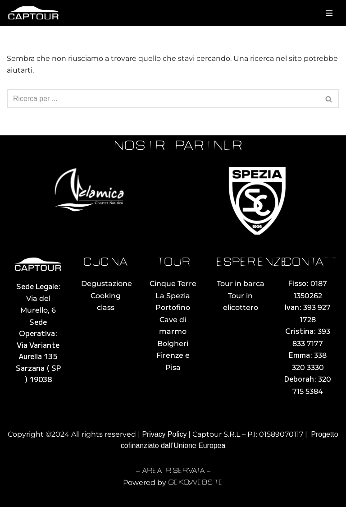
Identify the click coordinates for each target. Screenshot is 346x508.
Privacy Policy (164, 435)
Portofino (172, 308)
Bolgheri (172, 344)
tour (173, 263)
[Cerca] (163, 99)
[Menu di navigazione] (329, 13)
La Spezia (172, 295)
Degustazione (106, 284)
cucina (105, 263)
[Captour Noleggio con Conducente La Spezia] (34, 12)
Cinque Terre (173, 284)
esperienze (252, 263)
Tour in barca (240, 284)
